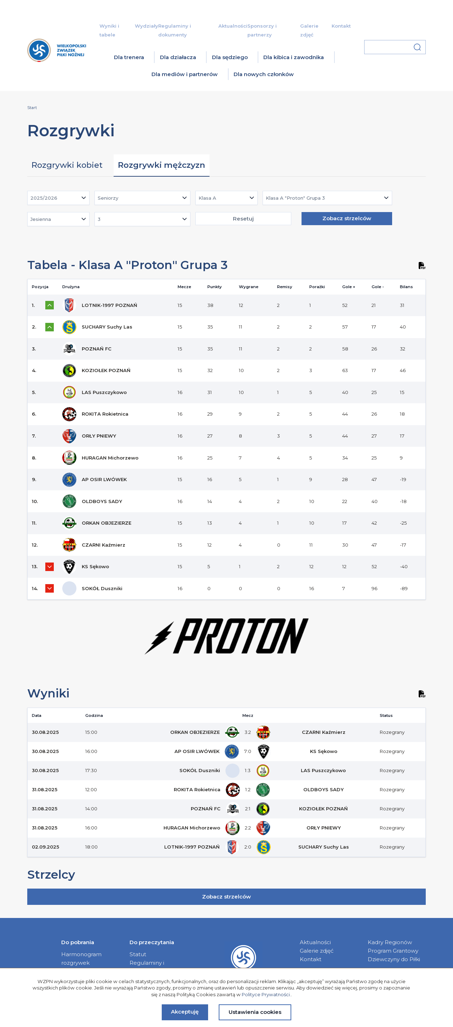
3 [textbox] (99, 219)
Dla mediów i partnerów (184, 74)
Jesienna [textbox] (40, 219)
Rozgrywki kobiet (67, 165)
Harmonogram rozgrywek (81, 958)
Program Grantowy (393, 950)
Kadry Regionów (390, 942)
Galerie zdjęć (317, 950)
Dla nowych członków (264, 74)
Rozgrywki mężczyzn (161, 165)
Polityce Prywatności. (266, 994)
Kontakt (341, 26)
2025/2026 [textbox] (43, 198)
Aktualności (232, 26)
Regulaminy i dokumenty (147, 967)
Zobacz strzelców (346, 218)
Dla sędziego (230, 57)
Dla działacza (178, 57)
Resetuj (243, 218)
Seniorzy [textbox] (108, 198)
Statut (138, 954)
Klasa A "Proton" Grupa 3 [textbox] (295, 198)
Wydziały (146, 26)
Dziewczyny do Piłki (394, 959)
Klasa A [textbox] (207, 198)
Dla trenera (129, 57)
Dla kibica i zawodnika (293, 57)
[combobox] (58, 198)
